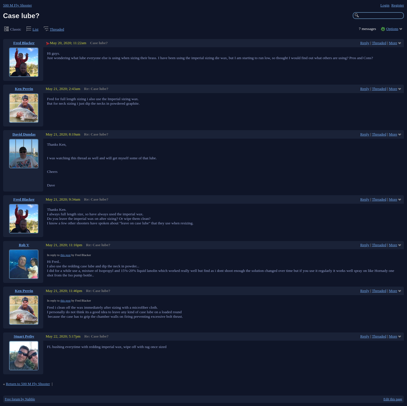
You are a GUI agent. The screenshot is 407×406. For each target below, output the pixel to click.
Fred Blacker (24, 43)
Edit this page (393, 399)
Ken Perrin (24, 89)
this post (65, 255)
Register (397, 5)
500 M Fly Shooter (17, 5)
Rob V (24, 245)
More (393, 43)
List (35, 29)
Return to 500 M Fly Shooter (28, 384)
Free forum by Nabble (20, 399)
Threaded (57, 29)
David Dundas (24, 134)
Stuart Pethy (24, 336)
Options (392, 29)
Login (384, 5)
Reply (364, 43)
